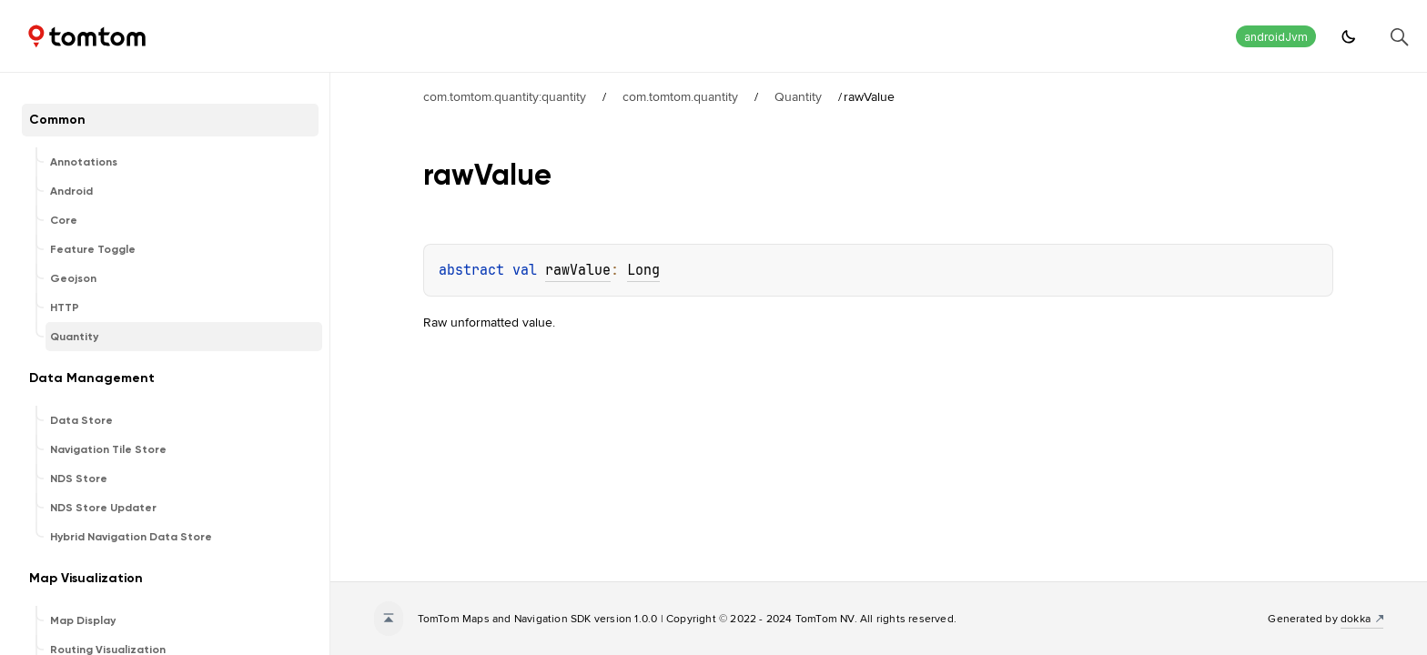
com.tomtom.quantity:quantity (504, 96)
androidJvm (1276, 37)
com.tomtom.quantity (680, 96)
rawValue (578, 270)
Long (643, 270)
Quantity (798, 96)
